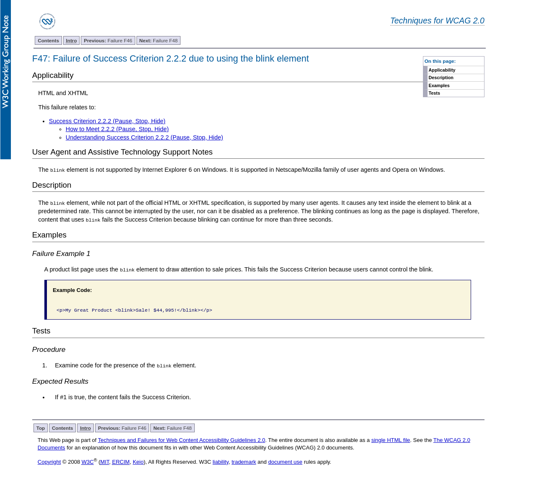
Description (441, 77)
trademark (244, 461)
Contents (48, 40)
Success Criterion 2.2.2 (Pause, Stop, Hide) (107, 121)
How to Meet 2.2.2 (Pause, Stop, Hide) (117, 129)
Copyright (49, 461)
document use (285, 461)
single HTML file (390, 439)
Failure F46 (108, 40)
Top (40, 427)
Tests (434, 93)
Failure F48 (158, 40)
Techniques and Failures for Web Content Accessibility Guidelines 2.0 (181, 439)
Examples (439, 85)
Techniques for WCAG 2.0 (437, 20)
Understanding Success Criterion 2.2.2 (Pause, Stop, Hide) (144, 137)
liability (221, 461)
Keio (138, 461)
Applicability (442, 69)
